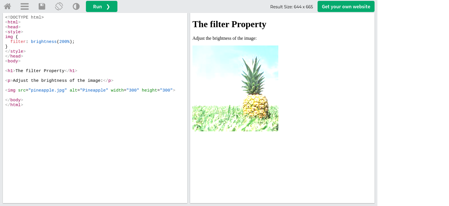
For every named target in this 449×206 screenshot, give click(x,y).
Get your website (346, 6)
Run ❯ (101, 6)
